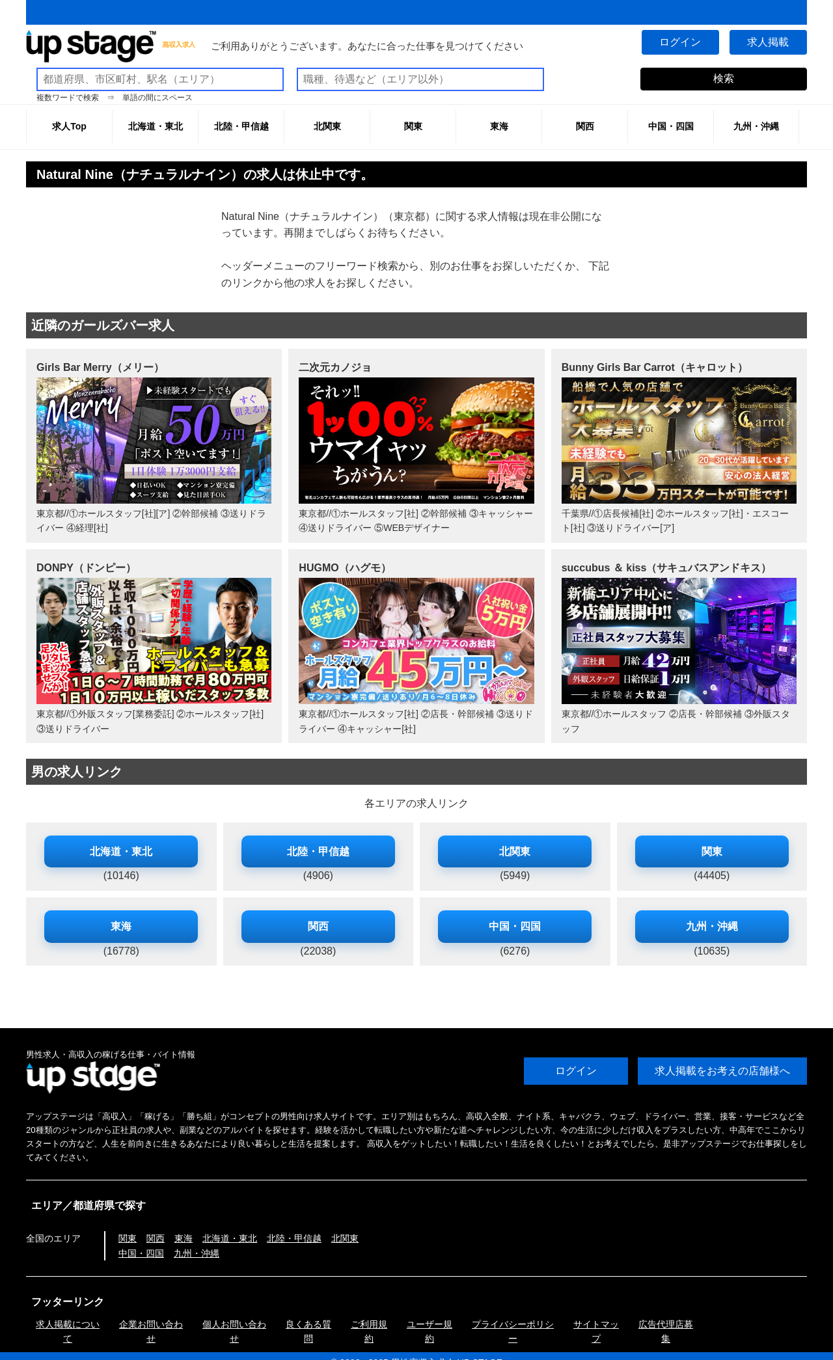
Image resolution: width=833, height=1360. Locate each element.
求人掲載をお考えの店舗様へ (722, 1070)
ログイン (679, 42)
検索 (723, 78)
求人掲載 (768, 42)
